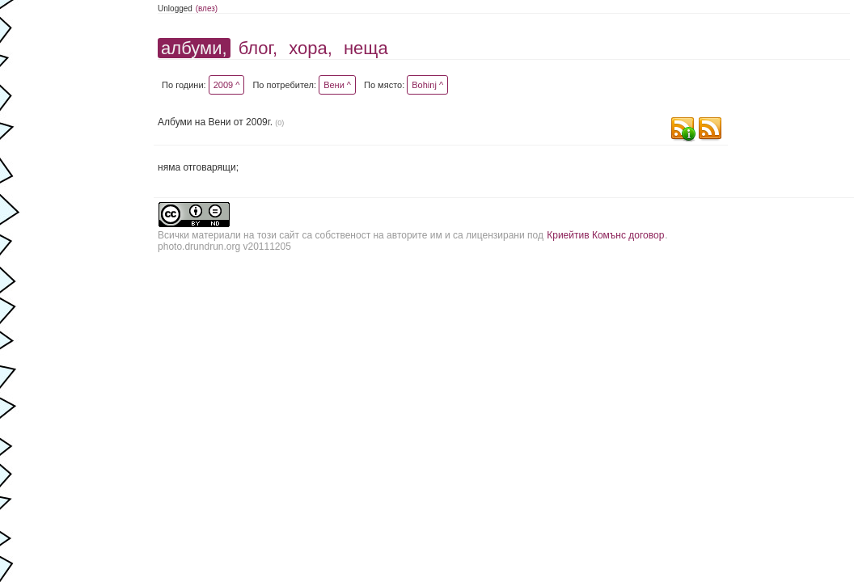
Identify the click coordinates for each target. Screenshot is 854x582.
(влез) (207, 8)
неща (366, 48)
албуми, (193, 48)
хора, (310, 48)
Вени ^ (337, 85)
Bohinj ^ (427, 85)
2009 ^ (227, 85)
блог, (258, 48)
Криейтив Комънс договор (605, 235)
